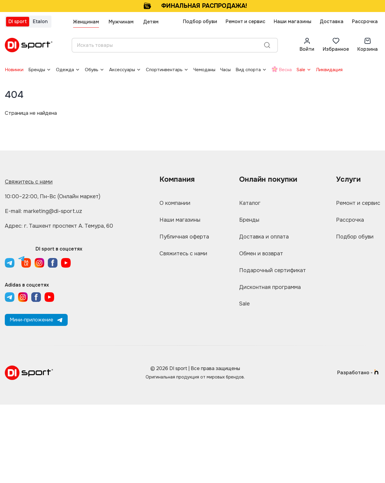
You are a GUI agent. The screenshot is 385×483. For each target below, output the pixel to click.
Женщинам (86, 22)
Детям (151, 22)
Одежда (65, 70)
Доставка (331, 21)
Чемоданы (204, 70)
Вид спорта (248, 70)
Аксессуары (122, 70)
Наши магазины (292, 21)
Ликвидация (329, 70)
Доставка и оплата (264, 237)
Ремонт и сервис (245, 21)
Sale (301, 70)
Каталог (249, 203)
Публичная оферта (184, 237)
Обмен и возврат (261, 254)
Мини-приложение (36, 320)
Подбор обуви (200, 21)
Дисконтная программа (270, 287)
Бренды (36, 70)
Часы (225, 70)
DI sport (17, 21)
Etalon (40, 21)
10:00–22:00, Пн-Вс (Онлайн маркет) (52, 196)
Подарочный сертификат (272, 270)
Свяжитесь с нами (29, 181)
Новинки (14, 70)
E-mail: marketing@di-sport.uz (43, 211)
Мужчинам (121, 22)
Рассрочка (365, 21)
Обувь (91, 70)
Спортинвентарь (164, 70)
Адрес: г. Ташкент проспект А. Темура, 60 (59, 226)
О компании (174, 203)
